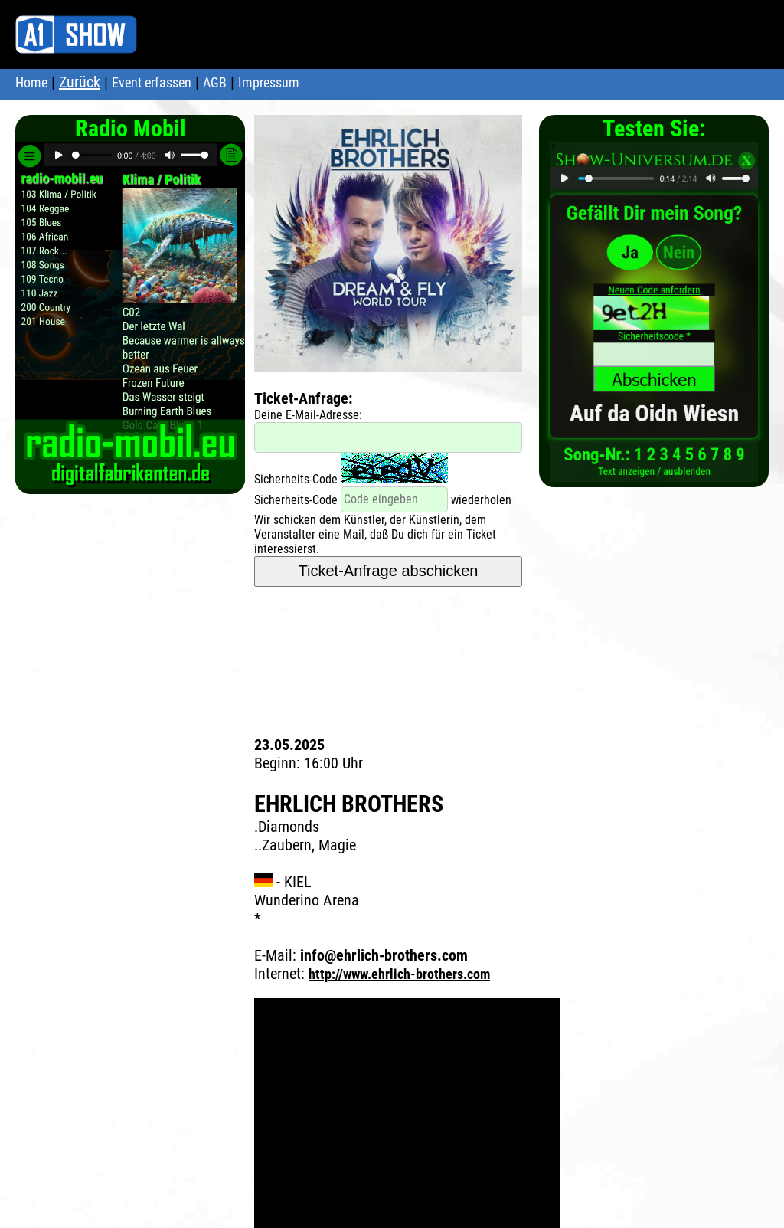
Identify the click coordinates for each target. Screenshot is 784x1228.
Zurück (79, 82)
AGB (215, 82)
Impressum (268, 82)
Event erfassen (151, 82)
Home (31, 82)
